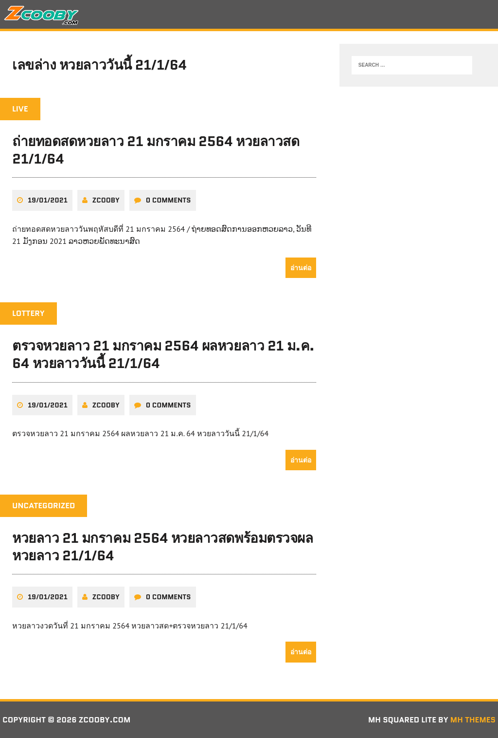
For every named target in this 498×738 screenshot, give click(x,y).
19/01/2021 (48, 200)
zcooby (106, 200)
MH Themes (473, 719)
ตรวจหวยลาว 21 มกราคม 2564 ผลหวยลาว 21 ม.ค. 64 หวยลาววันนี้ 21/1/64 (163, 354)
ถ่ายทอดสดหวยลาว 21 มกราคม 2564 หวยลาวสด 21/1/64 (155, 149)
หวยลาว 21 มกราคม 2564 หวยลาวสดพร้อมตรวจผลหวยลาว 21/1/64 (162, 546)
